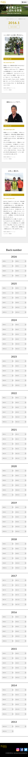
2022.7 (7, 412)
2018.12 (20, 568)
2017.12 (20, 604)
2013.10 (7, 726)
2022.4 (20, 402)
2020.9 (7, 490)
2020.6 (20, 480)
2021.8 (20, 449)
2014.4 (20, 695)
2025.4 (20, 293)
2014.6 (20, 699)
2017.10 (20, 599)
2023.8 (20, 375)
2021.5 (7, 444)
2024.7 (7, 339)
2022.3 (7, 402)
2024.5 (7, 334)
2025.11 (7, 312)
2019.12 (20, 531)
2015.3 (7, 658)
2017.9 (7, 599)
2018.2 (20, 544)
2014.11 (7, 714)
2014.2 (20, 690)
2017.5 (7, 590)
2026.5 (7, 271)
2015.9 (7, 673)
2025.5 (7, 298)
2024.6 (20, 334)
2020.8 (20, 485)
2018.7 (7, 558)
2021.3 (7, 439)
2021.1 (7, 434)
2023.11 (7, 385)
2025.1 (7, 288)
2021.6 (20, 444)
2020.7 (7, 485)
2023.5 (7, 371)
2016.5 (7, 626)
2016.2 (20, 617)
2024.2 (20, 324)
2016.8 (20, 631)
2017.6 (20, 590)
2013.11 (20, 726)
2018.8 (20, 558)
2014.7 (7, 704)
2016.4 (20, 622)
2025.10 (20, 307)
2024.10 (20, 344)
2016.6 (20, 626)
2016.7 (7, 631)
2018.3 (7, 548)
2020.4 (20, 475)
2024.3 (7, 329)
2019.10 (20, 526)
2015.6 (20, 663)
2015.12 (20, 677)
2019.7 (7, 522)
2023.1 (7, 361)
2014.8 (20, 704)
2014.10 (20, 709)
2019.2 (20, 507)
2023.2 (20, 361)
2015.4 (20, 658)
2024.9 (7, 344)
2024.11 (7, 349)
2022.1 (7, 398)
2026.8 (20, 276)
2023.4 (20, 366)
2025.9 (7, 307)
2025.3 (7, 293)
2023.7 (7, 375)
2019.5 (7, 517)
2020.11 (7, 495)
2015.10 (20, 673)
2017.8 (20, 595)
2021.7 (7, 449)
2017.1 (7, 580)
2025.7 (7, 302)
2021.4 (20, 439)
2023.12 (20, 385)
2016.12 (20, 641)
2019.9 (7, 526)
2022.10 (20, 417)
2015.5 (7, 663)
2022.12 (20, 422)
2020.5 (7, 480)
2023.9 (7, 380)
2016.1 (7, 617)
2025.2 (20, 288)
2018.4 (20, 548)
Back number (14, 26)
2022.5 (7, 407)
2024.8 (20, 339)
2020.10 (20, 490)
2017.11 (7, 604)
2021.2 (20, 434)
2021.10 (20, 453)
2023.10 (20, 380)
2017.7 (7, 595)
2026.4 (20, 266)
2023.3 (7, 366)
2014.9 (7, 709)
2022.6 (20, 407)
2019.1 (7, 507)
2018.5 (7, 553)
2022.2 (20, 398)
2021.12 (20, 458)
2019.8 (20, 522)
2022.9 (7, 417)
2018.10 (20, 563)
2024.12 (20, 349)
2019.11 (7, 531)
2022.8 (20, 412)
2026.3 (7, 266)
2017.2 (20, 580)
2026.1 (7, 261)
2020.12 (20, 495)
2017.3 (7, 585)
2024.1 (7, 324)
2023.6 (20, 371)
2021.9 (7, 453)
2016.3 (7, 622)
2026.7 (7, 276)
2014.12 (20, 714)
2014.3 (7, 695)
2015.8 (20, 668)
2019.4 (20, 512)
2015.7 (7, 668)
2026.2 (20, 261)
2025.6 (20, 298)
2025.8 (20, 302)
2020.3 (7, 475)
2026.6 (20, 271)
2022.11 (7, 422)
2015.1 (7, 653)
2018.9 (7, 563)
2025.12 (20, 312)
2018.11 (7, 568)
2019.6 (20, 517)
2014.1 (7, 690)
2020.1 (7, 471)
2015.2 (20, 653)
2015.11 (7, 677)
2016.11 (7, 641)
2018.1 (7, 544)
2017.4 (20, 585)
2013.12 (7, 731)
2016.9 (7, 636)
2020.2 (20, 471)
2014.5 (7, 699)
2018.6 (20, 553)
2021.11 (7, 458)
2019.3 (7, 512)
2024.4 (20, 329)
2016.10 (20, 636)
